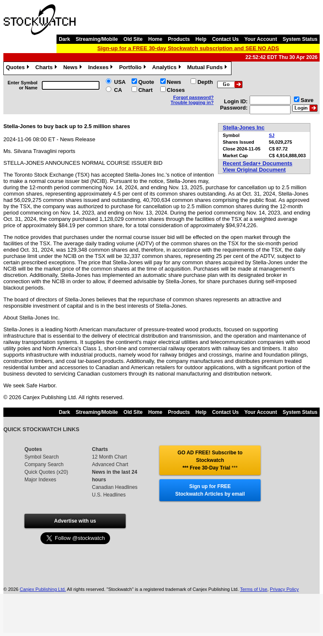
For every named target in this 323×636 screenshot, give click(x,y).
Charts (47, 68)
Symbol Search (41, 457)
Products (179, 39)
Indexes (101, 68)
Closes (176, 90)
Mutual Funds (208, 68)
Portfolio (133, 68)
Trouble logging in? (192, 102)
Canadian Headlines (114, 487)
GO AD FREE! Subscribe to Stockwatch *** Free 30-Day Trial (210, 460)
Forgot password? (193, 97)
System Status (300, 39)
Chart (145, 90)
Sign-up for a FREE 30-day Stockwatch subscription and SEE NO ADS (188, 48)
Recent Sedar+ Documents (257, 163)
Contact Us (225, 39)
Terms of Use (253, 589)
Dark (64, 39)
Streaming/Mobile (96, 39)
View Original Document (254, 169)
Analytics (167, 68)
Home (155, 39)
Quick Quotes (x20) (46, 472)
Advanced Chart (110, 464)
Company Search (44, 464)
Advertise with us (75, 521)
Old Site (133, 39)
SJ (272, 135)
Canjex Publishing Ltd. (43, 589)
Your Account (261, 39)
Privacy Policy (284, 589)
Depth (205, 82)
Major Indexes (40, 480)
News (73, 68)
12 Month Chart (109, 457)
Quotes (18, 68)
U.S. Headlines (109, 495)
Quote (146, 82)
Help (201, 39)
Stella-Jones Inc (243, 127)
